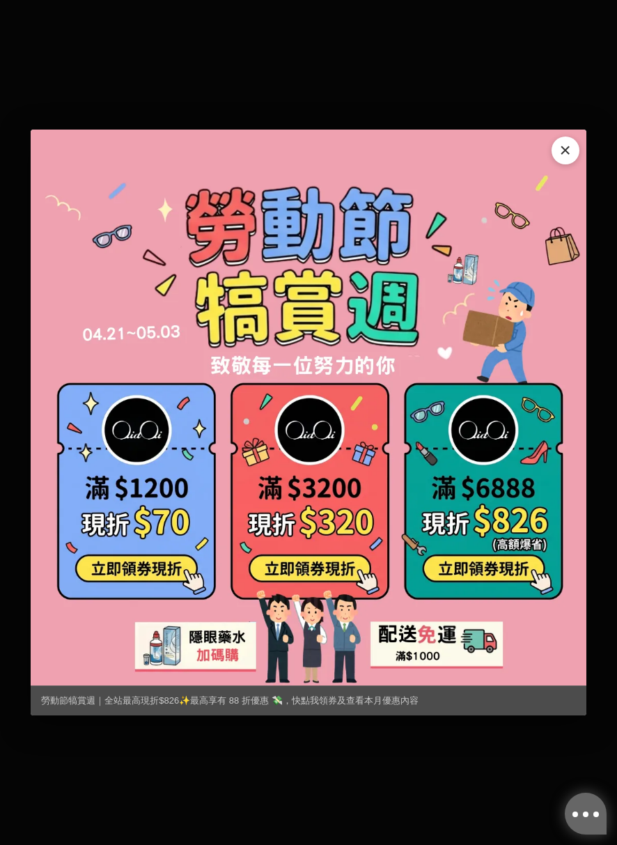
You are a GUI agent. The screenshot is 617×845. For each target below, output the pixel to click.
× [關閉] (565, 150)
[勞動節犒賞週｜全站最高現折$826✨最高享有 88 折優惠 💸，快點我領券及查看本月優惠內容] (308, 407)
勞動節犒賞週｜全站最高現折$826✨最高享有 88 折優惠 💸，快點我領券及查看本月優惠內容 (229, 700)
